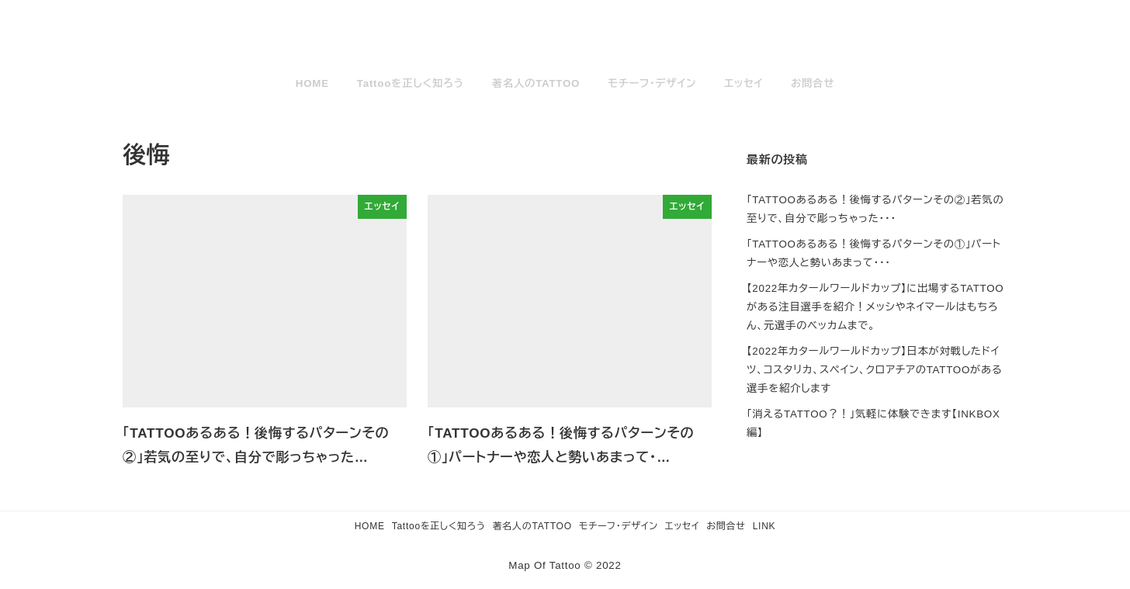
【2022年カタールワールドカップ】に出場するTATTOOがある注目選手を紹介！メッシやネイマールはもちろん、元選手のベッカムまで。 (875, 306)
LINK (764, 526)
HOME (370, 526)
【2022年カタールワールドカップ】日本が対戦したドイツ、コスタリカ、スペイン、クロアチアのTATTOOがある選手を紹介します (875, 369)
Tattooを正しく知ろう (439, 526)
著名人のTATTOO (532, 526)
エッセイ (682, 526)
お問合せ (725, 526)
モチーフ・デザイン (618, 526)
